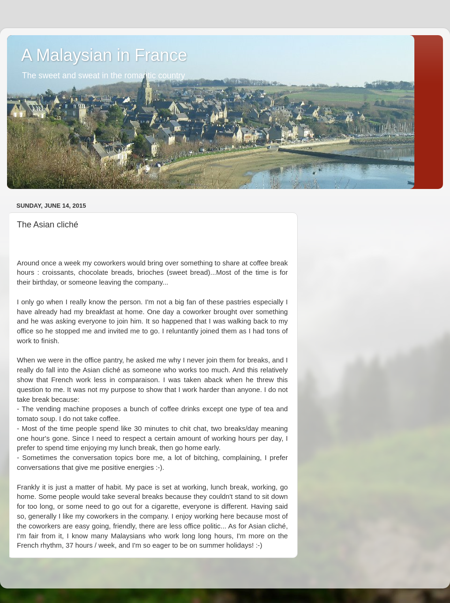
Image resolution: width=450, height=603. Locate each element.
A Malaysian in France (104, 55)
